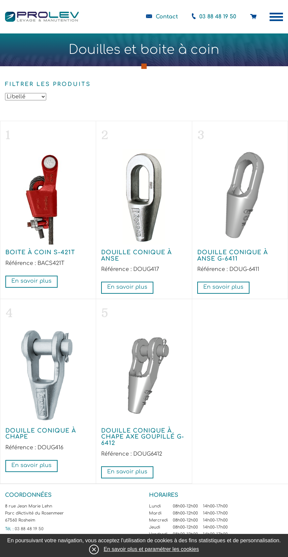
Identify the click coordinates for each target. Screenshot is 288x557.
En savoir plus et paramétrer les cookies (151, 549)
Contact (167, 17)
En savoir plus (31, 281)
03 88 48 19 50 (217, 17)
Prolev (42, 16)
